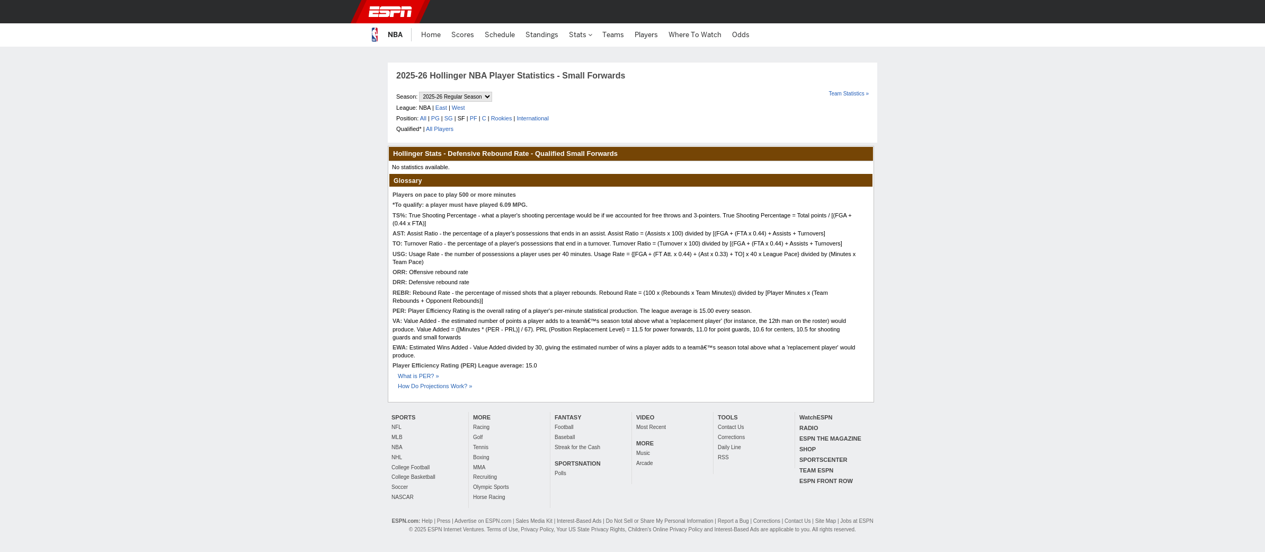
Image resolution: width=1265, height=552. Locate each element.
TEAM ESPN (816, 470)
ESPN (390, 11)
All (423, 118)
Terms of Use (502, 529)
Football (564, 427)
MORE (482, 417)
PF (473, 118)
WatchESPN (816, 417)
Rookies (501, 118)
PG (435, 118)
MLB (397, 437)
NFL (396, 427)
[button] (892, 11)
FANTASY (568, 417)
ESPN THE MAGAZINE (830, 438)
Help (427, 521)
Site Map (825, 521)
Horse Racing (489, 497)
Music (643, 453)
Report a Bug (733, 521)
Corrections (731, 437)
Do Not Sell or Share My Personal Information (660, 521)
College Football (410, 467)
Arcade (644, 463)
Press (444, 521)
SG (448, 118)
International (532, 118)
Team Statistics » (849, 94)
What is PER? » (418, 376)
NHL (396, 457)
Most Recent (651, 427)
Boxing (481, 457)
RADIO (808, 428)
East (441, 107)
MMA (479, 467)
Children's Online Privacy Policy (665, 529)
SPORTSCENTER (823, 460)
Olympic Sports (491, 487)
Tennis (480, 447)
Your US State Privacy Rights (590, 529)
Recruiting (485, 477)
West (458, 107)
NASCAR (402, 497)
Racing (481, 427)
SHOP (807, 449)
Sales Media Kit (533, 521)
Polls (560, 473)
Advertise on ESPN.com (483, 521)
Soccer (399, 487)
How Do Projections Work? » (435, 386)
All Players (439, 129)
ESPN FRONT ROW (826, 481)
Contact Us (731, 427)
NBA (397, 447)
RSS (723, 457)
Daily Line (729, 447)
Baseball (565, 437)
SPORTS (403, 417)
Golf (478, 437)
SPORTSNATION (578, 463)
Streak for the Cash (577, 447)
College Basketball (413, 477)
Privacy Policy (537, 529)
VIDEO (645, 417)
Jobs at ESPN (856, 521)
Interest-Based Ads (579, 521)
